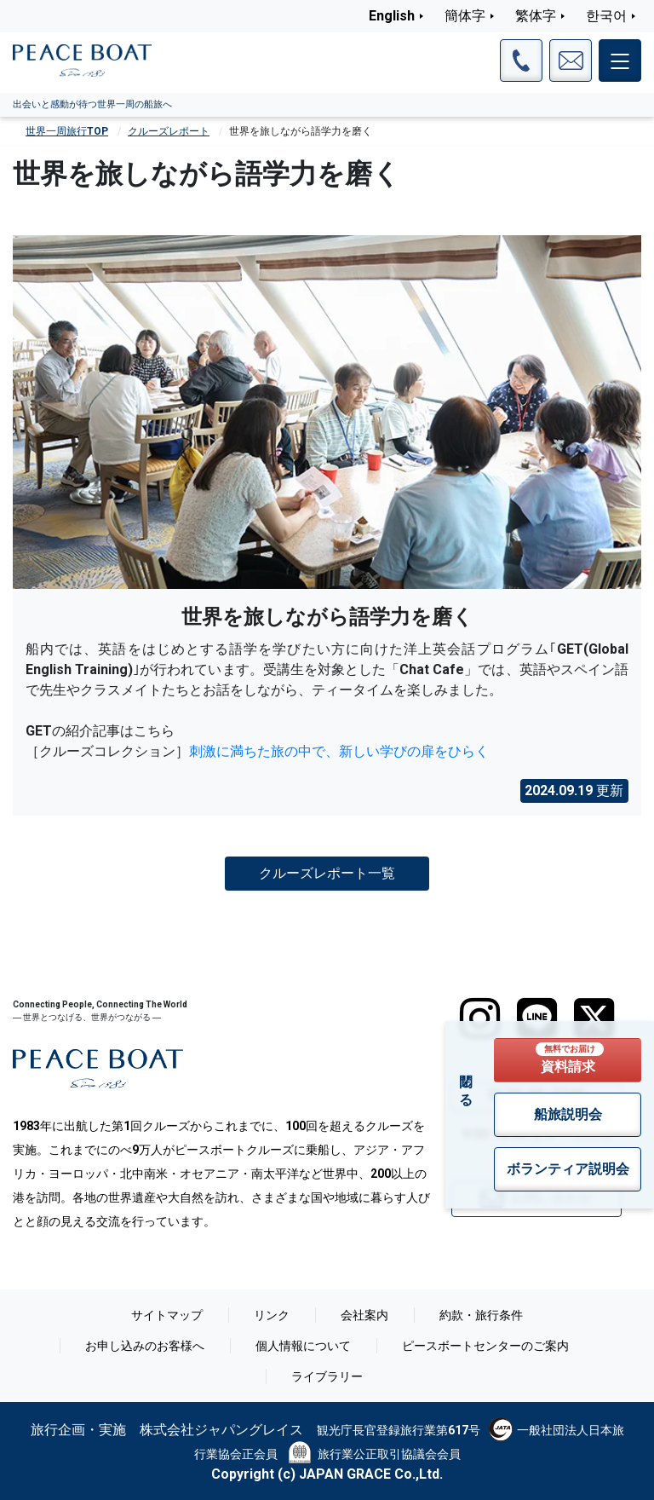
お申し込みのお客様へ (144, 1346)
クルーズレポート (168, 131)
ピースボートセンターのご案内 (485, 1346)
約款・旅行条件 (481, 1315)
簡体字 (465, 16)
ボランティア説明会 (568, 1169)
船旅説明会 (568, 1114)
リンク (272, 1315)
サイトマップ (167, 1315)
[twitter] (594, 1018)
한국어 (606, 16)
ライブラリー (327, 1376)
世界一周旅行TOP (67, 131)
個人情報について (303, 1346)
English (392, 16)
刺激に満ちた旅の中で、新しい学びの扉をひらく (339, 751)
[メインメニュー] (620, 60)
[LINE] (537, 1018)
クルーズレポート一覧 (327, 873)
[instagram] (480, 1018)
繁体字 (535, 16)
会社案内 (364, 1315)
